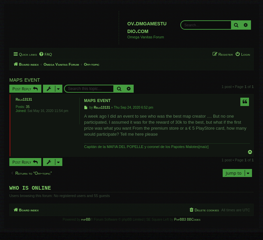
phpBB (86, 221)
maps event (24, 79)
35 (28, 107)
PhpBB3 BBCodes (187, 221)
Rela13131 (24, 99)
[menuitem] (45, 54)
